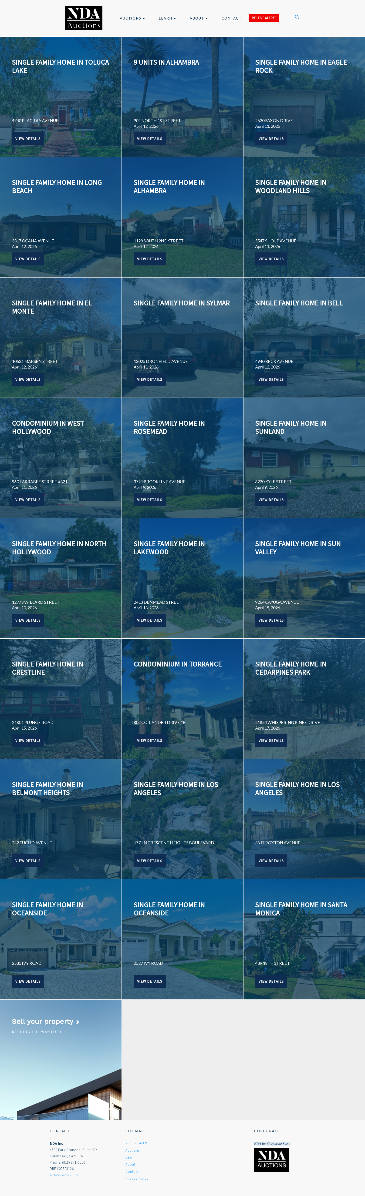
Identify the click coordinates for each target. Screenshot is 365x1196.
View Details (28, 138)
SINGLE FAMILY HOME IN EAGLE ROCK (301, 66)
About (199, 18)
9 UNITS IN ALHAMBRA (166, 62)
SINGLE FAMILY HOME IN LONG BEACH (57, 186)
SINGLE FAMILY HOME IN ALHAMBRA (169, 186)
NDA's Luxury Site (64, 1175)
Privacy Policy (137, 1178)
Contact (232, 18)
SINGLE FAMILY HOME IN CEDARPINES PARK (290, 668)
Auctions (132, 18)
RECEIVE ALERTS (264, 18)
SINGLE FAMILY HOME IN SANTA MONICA (301, 908)
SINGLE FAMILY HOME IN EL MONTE (52, 306)
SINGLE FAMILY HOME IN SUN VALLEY (298, 547)
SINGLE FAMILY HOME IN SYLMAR (182, 302)
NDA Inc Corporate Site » (272, 1144)
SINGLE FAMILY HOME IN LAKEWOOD (169, 547)
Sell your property (46, 1021)
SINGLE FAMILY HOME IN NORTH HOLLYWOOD (59, 547)
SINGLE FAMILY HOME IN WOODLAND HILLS (290, 186)
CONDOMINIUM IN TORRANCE (178, 664)
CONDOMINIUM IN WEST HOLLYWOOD (48, 427)
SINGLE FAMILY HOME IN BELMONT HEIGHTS (47, 788)
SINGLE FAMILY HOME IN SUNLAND (290, 427)
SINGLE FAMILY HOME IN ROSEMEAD (169, 427)
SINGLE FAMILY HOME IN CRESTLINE (47, 668)
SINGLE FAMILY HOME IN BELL (299, 302)
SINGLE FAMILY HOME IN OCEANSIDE (47, 908)
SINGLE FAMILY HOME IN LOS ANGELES (176, 788)
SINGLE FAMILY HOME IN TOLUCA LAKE (60, 66)
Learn (167, 18)
